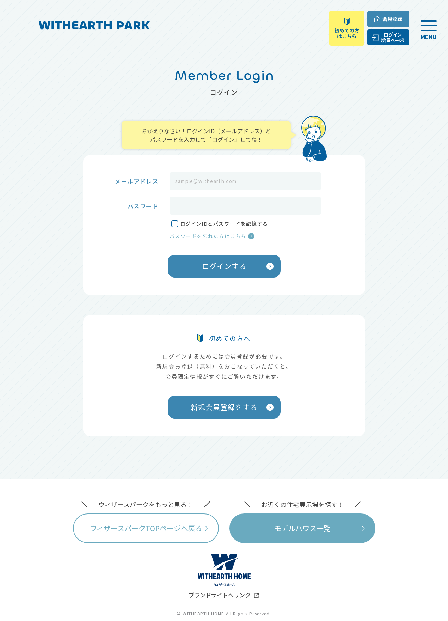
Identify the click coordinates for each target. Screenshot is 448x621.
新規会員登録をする (224, 407)
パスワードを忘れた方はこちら (208, 235)
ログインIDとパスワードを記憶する (224, 223)
